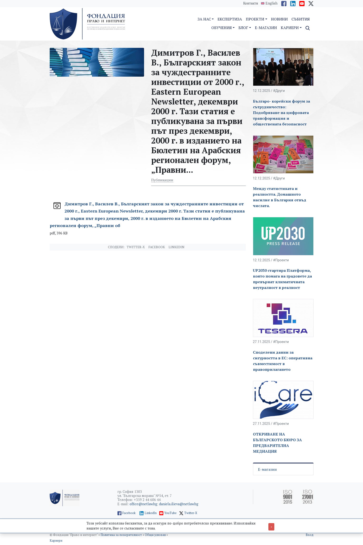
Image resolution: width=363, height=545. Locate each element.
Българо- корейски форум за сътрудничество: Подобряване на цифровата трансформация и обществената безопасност (281, 113)
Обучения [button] (221, 27)
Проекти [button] (255, 19)
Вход (310, 535)
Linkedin (176, 247)
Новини (279, 19)
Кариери (56, 541)
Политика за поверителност (122, 535)
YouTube (170, 513)
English (271, 3)
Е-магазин (267, 469)
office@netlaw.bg (143, 504)
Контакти (250, 3)
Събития (300, 19)
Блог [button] (243, 27)
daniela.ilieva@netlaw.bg (178, 504)
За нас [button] (204, 19)
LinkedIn (151, 513)
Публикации (162, 180)
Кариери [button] (290, 27)
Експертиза (230, 19)
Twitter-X (136, 247)
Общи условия (155, 535)
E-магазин (266, 27)
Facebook (156, 247)
